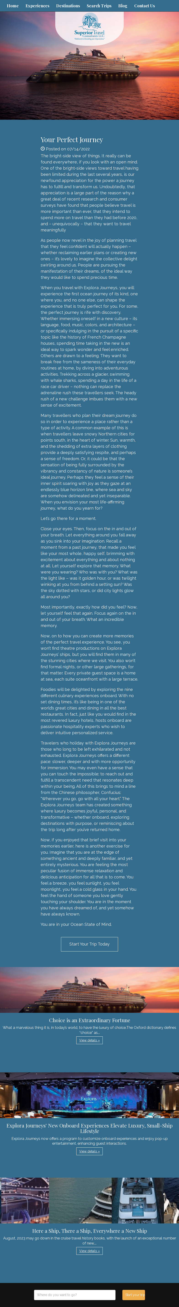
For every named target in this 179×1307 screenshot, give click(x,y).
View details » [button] (89, 1040)
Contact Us (144, 5)
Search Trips (99, 5)
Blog (122, 5)
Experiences (37, 5)
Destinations (68, 5)
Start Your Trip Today (89, 944)
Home (13, 5)
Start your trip (135, 1295)
